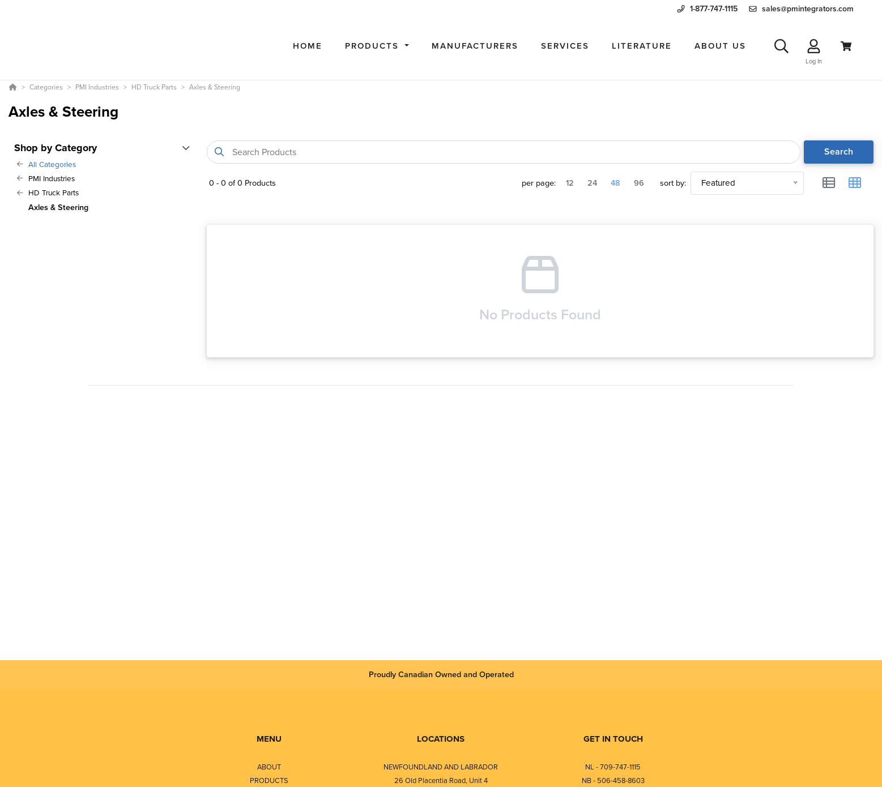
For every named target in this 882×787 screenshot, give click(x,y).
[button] (377, 46)
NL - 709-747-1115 (613, 767)
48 (615, 183)
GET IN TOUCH (613, 739)
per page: (539, 183)
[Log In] (814, 46)
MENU (269, 739)
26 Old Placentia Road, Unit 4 (441, 780)
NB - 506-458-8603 (613, 780)
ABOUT (269, 767)
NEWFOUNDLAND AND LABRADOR (441, 767)
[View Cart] (846, 46)
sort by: (673, 183)
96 (639, 183)
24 (592, 183)
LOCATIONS (441, 739)
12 (570, 183)
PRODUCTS (269, 780)
